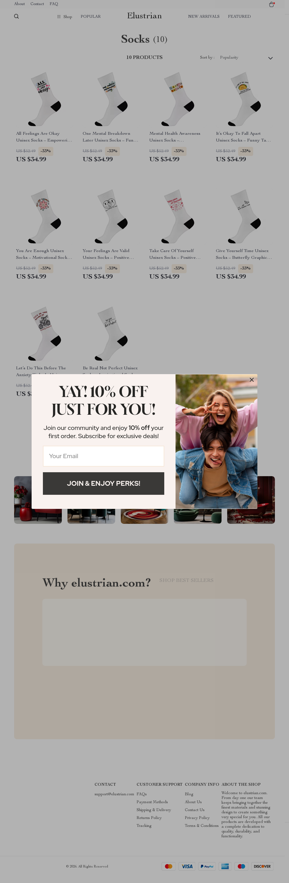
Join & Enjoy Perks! (103, 483)
